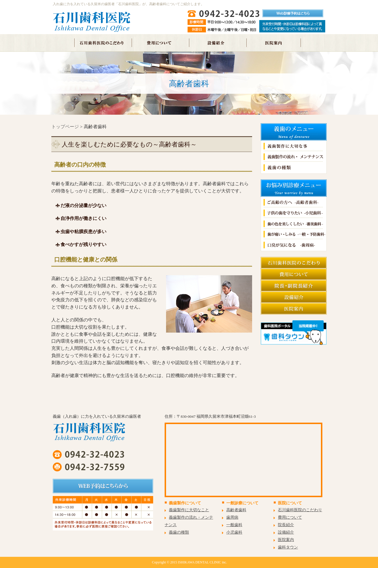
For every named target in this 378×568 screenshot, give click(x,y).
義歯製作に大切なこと (189, 510)
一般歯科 (234, 525)
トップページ (65, 126)
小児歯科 (234, 532)
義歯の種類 (179, 532)
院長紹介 (286, 525)
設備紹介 (286, 532)
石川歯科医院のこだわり (300, 510)
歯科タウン (288, 547)
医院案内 (286, 540)
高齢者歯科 (236, 510)
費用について (290, 517)
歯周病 (232, 517)
